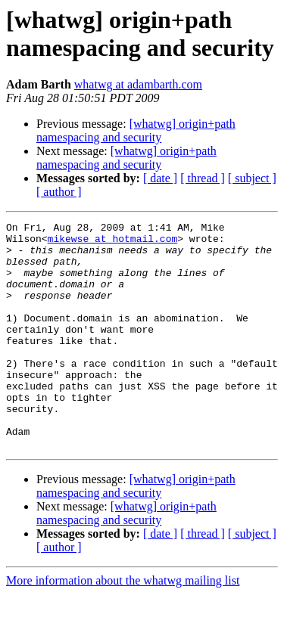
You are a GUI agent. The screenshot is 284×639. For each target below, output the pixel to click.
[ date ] (160, 178)
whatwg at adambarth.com (138, 84)
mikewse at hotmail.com (113, 243)
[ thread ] (202, 178)
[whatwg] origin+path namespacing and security (136, 130)
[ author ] (59, 191)
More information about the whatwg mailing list (122, 625)
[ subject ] (252, 178)
